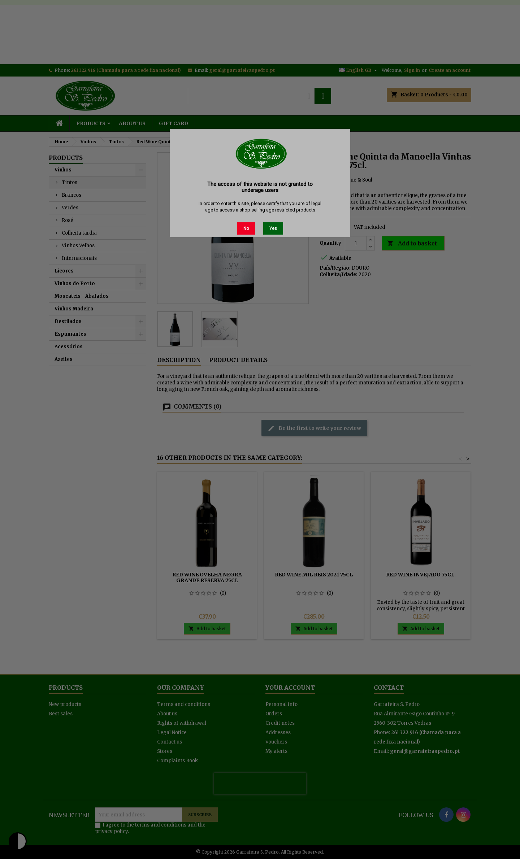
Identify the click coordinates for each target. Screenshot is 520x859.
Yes (273, 228)
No (246, 228)
